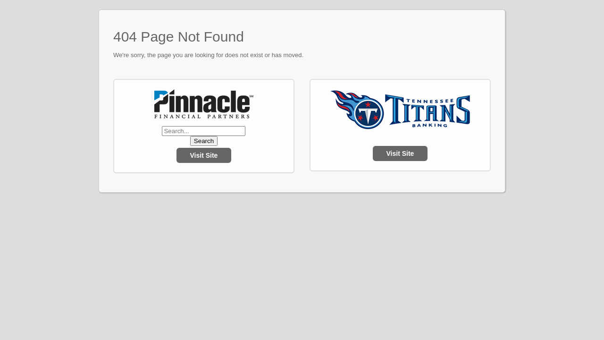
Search (204, 140)
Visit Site (204, 155)
